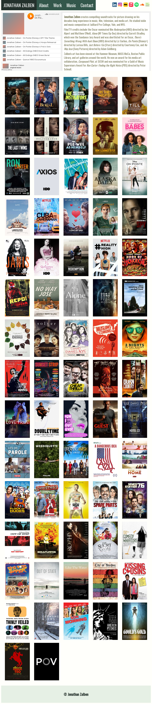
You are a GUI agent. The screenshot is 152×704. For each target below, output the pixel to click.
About (44, 5)
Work (57, 5)
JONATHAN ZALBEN (19, 5)
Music (71, 5)
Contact (87, 5)
